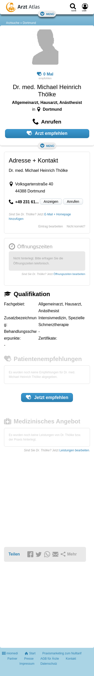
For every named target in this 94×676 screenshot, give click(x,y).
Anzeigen (51, 202)
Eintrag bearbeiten (50, 226)
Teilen (14, 554)
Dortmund (29, 23)
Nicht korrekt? (76, 226)
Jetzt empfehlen (47, 397)
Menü (47, 13)
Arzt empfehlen (47, 133)
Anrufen (73, 202)
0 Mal (45, 74)
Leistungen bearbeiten (74, 450)
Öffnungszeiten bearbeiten (69, 273)
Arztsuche (12, 23)
